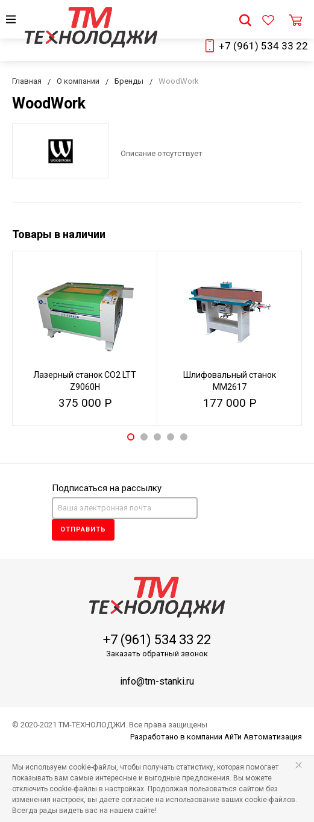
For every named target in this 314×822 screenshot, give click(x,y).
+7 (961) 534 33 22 (263, 46)
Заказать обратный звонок (157, 653)
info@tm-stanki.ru (157, 681)
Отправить (83, 529)
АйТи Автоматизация (263, 736)
